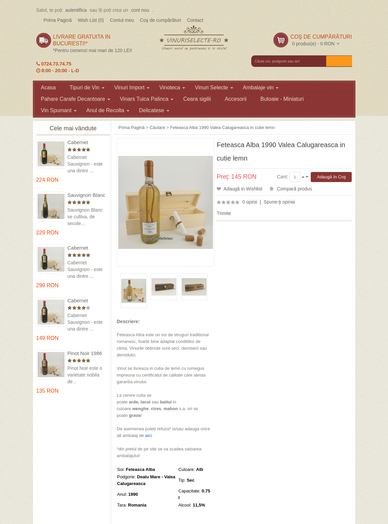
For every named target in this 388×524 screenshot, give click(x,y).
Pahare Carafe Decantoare (75, 99)
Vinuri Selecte (214, 87)
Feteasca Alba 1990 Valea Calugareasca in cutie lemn (222, 127)
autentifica (76, 10)
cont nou (140, 10)
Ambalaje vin (261, 87)
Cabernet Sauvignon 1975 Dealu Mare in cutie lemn (86, 142)
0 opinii (249, 202)
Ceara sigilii (197, 99)
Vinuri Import (131, 87)
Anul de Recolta (107, 110)
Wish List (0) (91, 20)
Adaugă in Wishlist (242, 188)
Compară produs (294, 188)
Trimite (224, 213)
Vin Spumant (59, 110)
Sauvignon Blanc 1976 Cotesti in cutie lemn (86, 195)
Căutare (157, 127)
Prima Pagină (58, 20)
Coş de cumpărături (160, 20)
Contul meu (122, 20)
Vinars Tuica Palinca (147, 99)
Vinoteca (172, 87)
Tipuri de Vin (87, 87)
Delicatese (154, 110)
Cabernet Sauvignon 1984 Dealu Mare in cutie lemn (86, 301)
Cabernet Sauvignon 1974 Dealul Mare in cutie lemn (86, 248)
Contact (195, 20)
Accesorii (236, 99)
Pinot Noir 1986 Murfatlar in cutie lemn (86, 353)
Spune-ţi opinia (279, 202)
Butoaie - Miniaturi (282, 99)
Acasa (48, 87)
